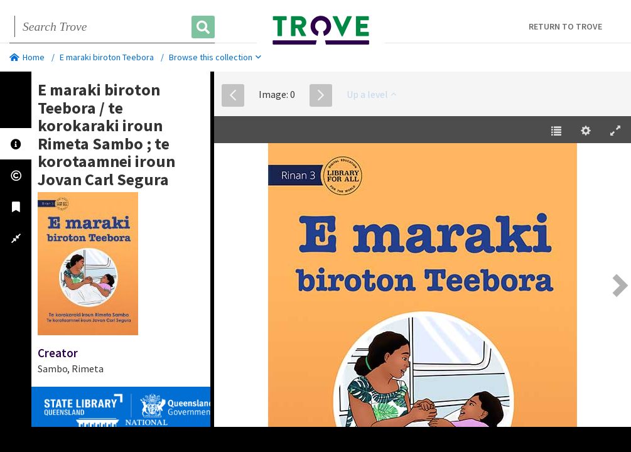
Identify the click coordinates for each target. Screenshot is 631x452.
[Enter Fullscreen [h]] (615, 131)
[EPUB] (422, 287)
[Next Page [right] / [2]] (618, 285)
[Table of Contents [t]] (556, 131)
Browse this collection (215, 57)
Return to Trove (565, 26)
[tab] (15, 143)
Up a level (371, 94)
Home (27, 57)
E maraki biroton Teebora (107, 57)
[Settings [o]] (586, 131)
